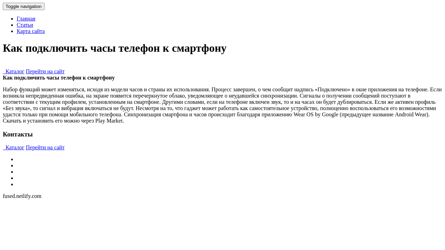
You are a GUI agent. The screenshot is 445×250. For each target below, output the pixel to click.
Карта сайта (31, 31)
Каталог (13, 71)
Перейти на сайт (45, 71)
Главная (26, 19)
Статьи (25, 25)
